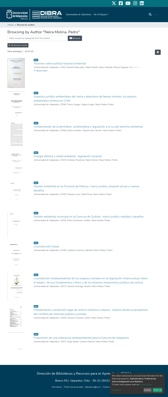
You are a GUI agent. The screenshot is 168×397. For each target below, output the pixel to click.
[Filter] (37, 38)
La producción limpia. (46, 246)
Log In (156, 14)
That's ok (157, 390)
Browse (75, 38)
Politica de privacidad (73, 387)
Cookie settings (109, 387)
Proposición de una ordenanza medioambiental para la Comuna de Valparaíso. (81, 338)
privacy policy (145, 384)
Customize (116, 390)
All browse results (18, 45)
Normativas (57, 387)
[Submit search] (150, 14)
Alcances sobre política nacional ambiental (60, 63)
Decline (147, 390)
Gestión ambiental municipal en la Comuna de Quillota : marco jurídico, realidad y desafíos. (89, 216)
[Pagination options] (158, 52)
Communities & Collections (78, 14)
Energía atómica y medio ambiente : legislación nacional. (68, 156)
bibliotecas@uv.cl (92, 387)
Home (11, 24)
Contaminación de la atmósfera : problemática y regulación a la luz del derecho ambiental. (88, 127)
